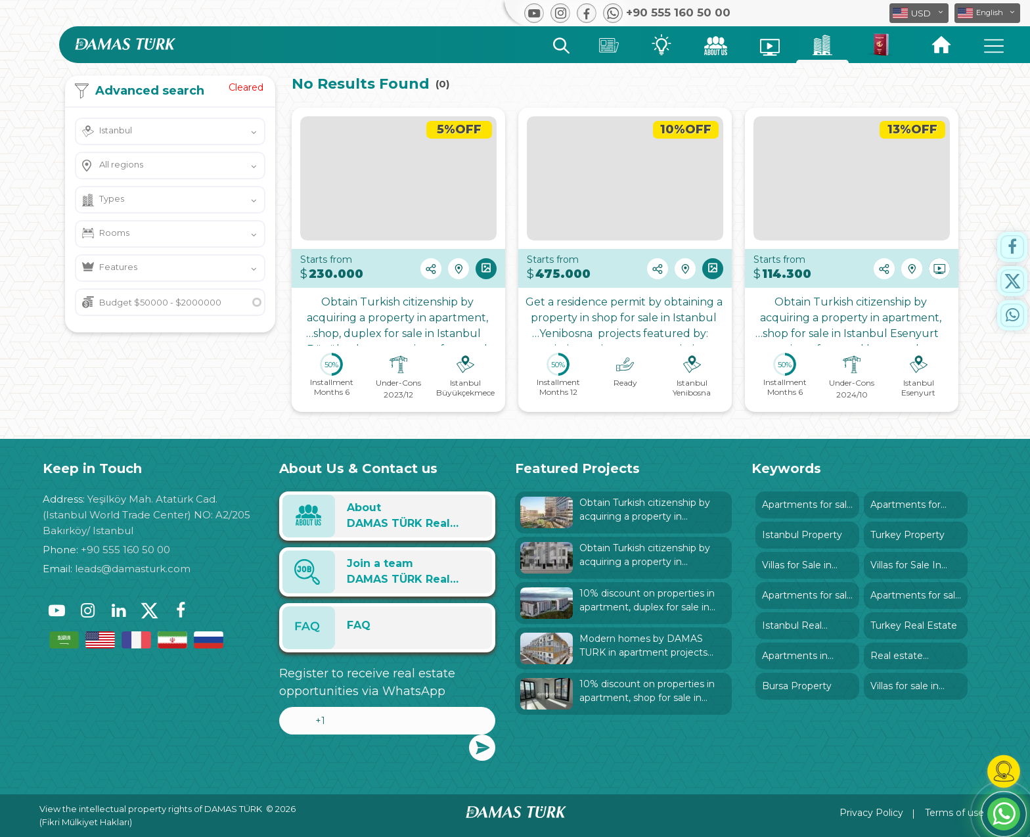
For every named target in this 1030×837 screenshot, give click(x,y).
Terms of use (954, 813)
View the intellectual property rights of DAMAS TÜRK (150, 808)
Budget (160, 302)
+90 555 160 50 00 (125, 549)
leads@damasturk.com (132, 568)
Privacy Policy (871, 813)
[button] (987, 13)
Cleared (246, 87)
